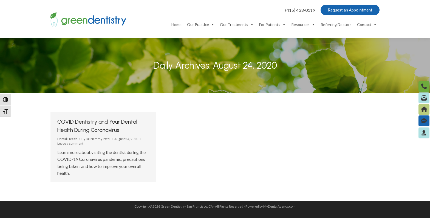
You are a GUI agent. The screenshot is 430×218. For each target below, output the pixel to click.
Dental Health (67, 139)
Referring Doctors (336, 24)
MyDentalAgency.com (279, 206)
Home (176, 24)
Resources (303, 24)
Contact (367, 24)
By (95, 139)
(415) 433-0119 (300, 10)
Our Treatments (237, 24)
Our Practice (200, 24)
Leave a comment (70, 143)
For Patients (272, 24)
